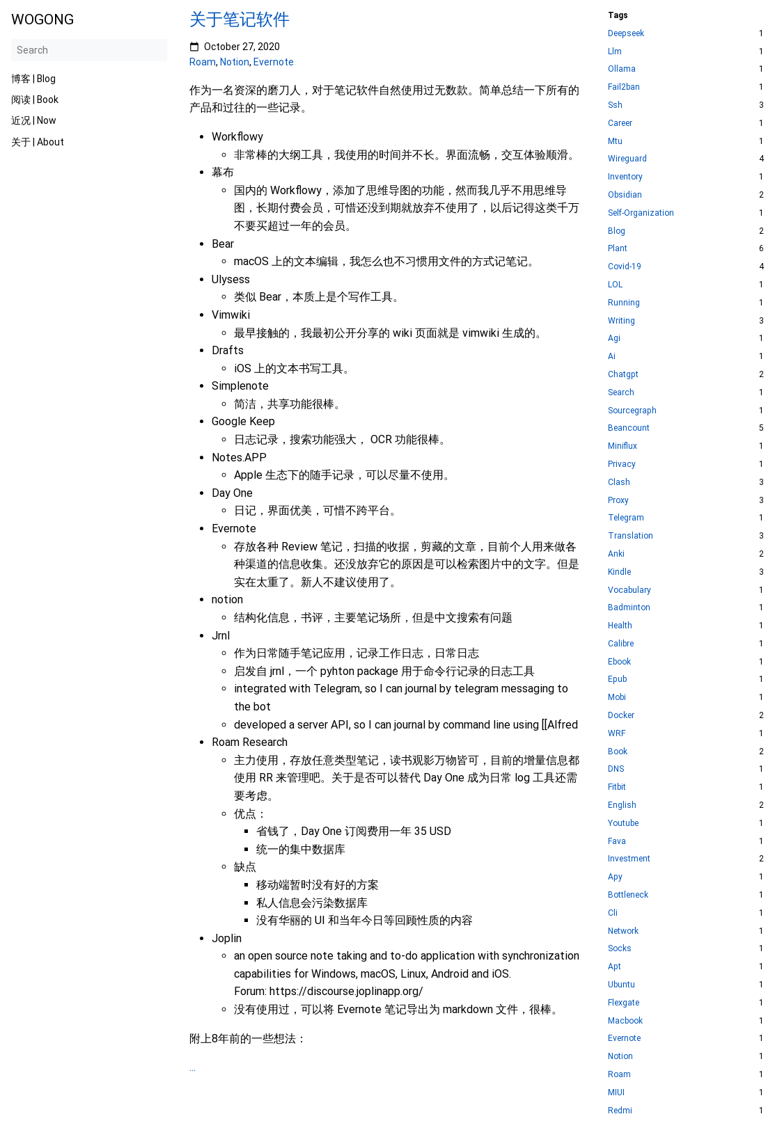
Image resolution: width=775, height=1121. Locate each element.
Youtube (623, 823)
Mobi (617, 697)
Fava (617, 841)
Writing (621, 321)
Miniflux (622, 446)
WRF (616, 733)
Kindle (619, 572)
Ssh (615, 105)
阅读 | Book (34, 99)
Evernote (273, 61)
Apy (615, 877)
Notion (234, 61)
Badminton (629, 607)
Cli (613, 913)
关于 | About (37, 142)
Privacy (622, 464)
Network (623, 931)
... (192, 1067)
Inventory (625, 177)
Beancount (629, 428)
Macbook (625, 1021)
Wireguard (627, 159)
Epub (617, 679)
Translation (630, 536)
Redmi (620, 1110)
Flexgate (623, 1003)
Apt (614, 966)
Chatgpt (623, 374)
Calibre (621, 644)
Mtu (615, 141)
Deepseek (626, 33)
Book (617, 751)
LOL (615, 284)
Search (621, 392)
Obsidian (625, 195)
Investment (629, 859)
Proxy (618, 500)
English (622, 805)
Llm (615, 51)
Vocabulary (629, 590)
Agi (614, 338)
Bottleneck (628, 895)
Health (620, 625)
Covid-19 (624, 266)
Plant (617, 248)
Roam (202, 61)
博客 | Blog (33, 78)
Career (620, 123)
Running (624, 303)
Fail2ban (624, 87)
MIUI (616, 1092)
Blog (616, 231)
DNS (616, 769)
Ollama (622, 69)
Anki (616, 554)
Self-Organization (641, 213)
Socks (620, 948)
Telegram (626, 518)
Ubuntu (621, 984)
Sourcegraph (632, 410)
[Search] (89, 50)
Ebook (619, 662)
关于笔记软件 (239, 19)
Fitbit (617, 787)
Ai (612, 356)
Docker (621, 715)
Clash (619, 482)
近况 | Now (33, 120)
